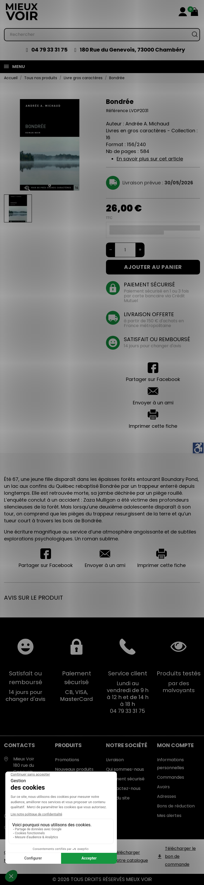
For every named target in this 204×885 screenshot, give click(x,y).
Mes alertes (169, 815)
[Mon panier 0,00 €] (194, 11)
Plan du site (118, 798)
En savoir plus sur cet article (150, 158)
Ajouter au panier (153, 267)
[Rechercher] (102, 34)
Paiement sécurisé (125, 779)
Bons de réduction (176, 806)
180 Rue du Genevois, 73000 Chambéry (132, 49)
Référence (117, 111)
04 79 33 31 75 (49, 49)
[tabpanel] (49, 144)
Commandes (170, 777)
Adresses (166, 796)
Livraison (115, 760)
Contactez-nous (123, 788)
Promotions (67, 760)
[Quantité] (125, 250)
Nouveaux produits (74, 769)
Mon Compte (175, 745)
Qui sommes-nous (125, 769)
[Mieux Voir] (22, 11)
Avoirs (163, 787)
